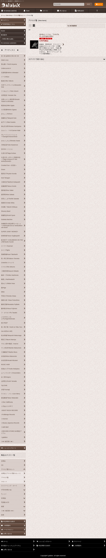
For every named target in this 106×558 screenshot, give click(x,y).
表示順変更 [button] (72, 26)
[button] (97, 11)
